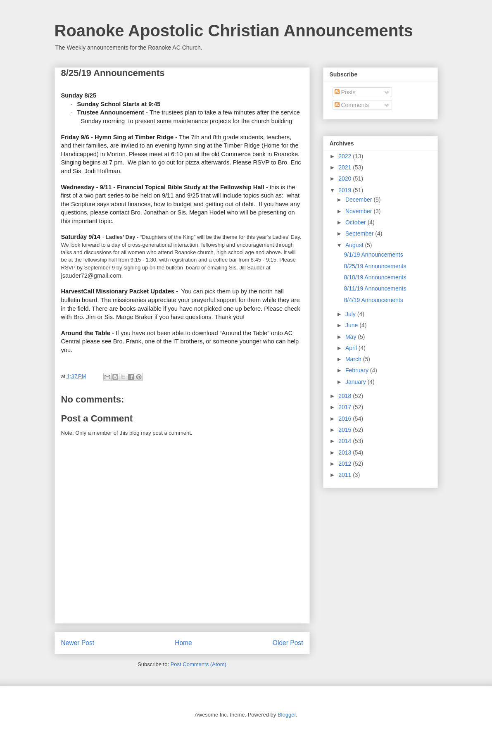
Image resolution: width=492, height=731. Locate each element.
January (356, 382)
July (351, 314)
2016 (345, 418)
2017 (345, 407)
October (356, 222)
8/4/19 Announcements (373, 300)
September (360, 233)
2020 (345, 178)
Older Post (288, 642)
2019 (345, 190)
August (355, 245)
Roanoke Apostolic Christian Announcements (234, 30)
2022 (345, 156)
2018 (345, 396)
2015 (345, 429)
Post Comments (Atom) (198, 664)
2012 (345, 463)
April (352, 348)
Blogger (287, 715)
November (359, 211)
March (354, 359)
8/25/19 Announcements (375, 266)
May (351, 336)
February (357, 370)
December (359, 199)
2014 (345, 441)
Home (183, 642)
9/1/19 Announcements (373, 254)
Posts (345, 92)
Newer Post (78, 642)
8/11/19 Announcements (375, 288)
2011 (345, 474)
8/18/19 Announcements (375, 277)
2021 (345, 167)
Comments (352, 105)
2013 (345, 452)
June (352, 325)
